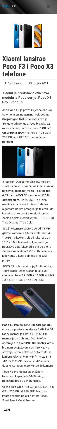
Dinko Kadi (14, 83)
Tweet (6, 410)
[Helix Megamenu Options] (48, 6)
